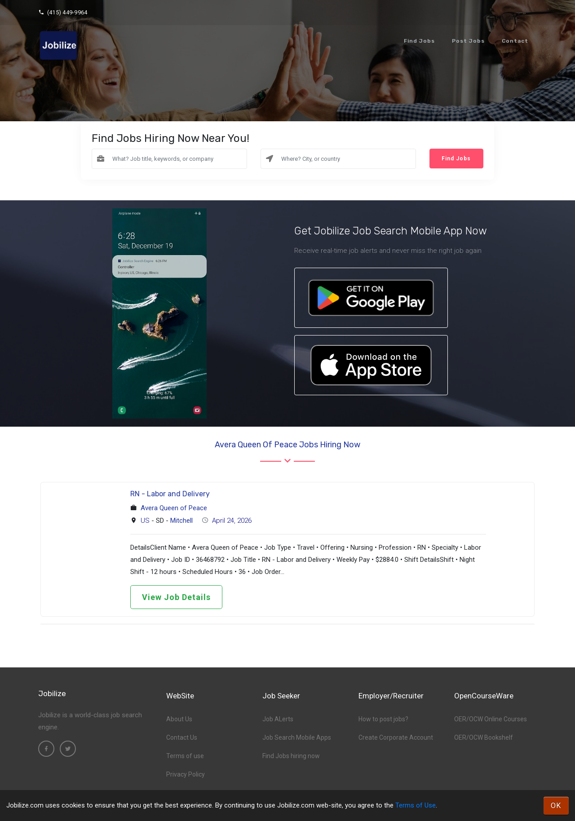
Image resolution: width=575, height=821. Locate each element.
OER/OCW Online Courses (490, 719)
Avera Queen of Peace (174, 508)
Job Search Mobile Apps (296, 737)
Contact (515, 41)
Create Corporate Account (395, 737)
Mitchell (181, 520)
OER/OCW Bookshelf (483, 737)
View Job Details (176, 597)
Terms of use (185, 755)
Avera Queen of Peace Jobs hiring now (287, 445)
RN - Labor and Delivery (170, 494)
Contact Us (181, 737)
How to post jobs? (383, 719)
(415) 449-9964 (62, 12)
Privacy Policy (185, 774)
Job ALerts (277, 719)
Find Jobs (419, 41)
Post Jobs (468, 41)
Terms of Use (415, 805)
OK (556, 805)
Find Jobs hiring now (291, 755)
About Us (179, 719)
